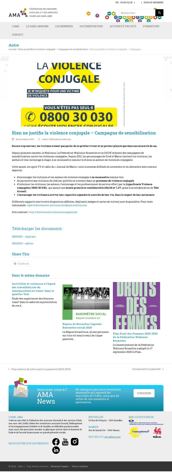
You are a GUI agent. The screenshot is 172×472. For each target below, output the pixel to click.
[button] (21, 264)
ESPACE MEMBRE (153, 2)
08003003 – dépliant (24, 237)
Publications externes (60, 139)
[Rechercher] (159, 12)
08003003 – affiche (22, 244)
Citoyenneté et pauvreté (147, 370)
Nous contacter (80, 466)
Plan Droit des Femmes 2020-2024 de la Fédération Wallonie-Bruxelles (135, 338)
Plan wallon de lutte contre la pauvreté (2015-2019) (40, 370)
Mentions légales (60, 466)
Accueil (12, 49)
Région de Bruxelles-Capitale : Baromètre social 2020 (82, 326)
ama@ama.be (112, 437)
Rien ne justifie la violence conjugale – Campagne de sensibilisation (53, 49)
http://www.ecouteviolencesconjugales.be (53, 213)
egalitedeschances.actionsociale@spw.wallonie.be (57, 206)
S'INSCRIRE (144, 393)
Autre (45, 139)
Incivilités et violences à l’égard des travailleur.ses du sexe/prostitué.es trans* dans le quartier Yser (33, 290)
